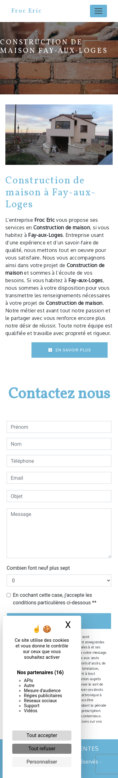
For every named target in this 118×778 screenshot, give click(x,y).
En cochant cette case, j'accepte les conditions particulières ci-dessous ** (54, 599)
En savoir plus (69, 350)
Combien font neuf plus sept (38, 568)
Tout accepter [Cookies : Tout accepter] (41, 735)
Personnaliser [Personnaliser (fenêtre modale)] (41, 762)
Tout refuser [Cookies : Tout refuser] (41, 749)
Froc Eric (26, 11)
